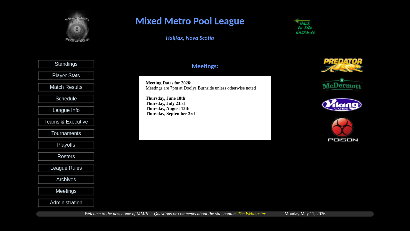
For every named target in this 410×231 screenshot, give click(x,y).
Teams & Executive (66, 121)
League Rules (66, 168)
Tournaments (66, 133)
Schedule (66, 98)
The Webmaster (252, 213)
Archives (66, 179)
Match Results (66, 87)
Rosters (66, 156)
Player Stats (66, 75)
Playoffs (66, 145)
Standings (66, 64)
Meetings (66, 191)
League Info (66, 110)
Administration (66, 202)
